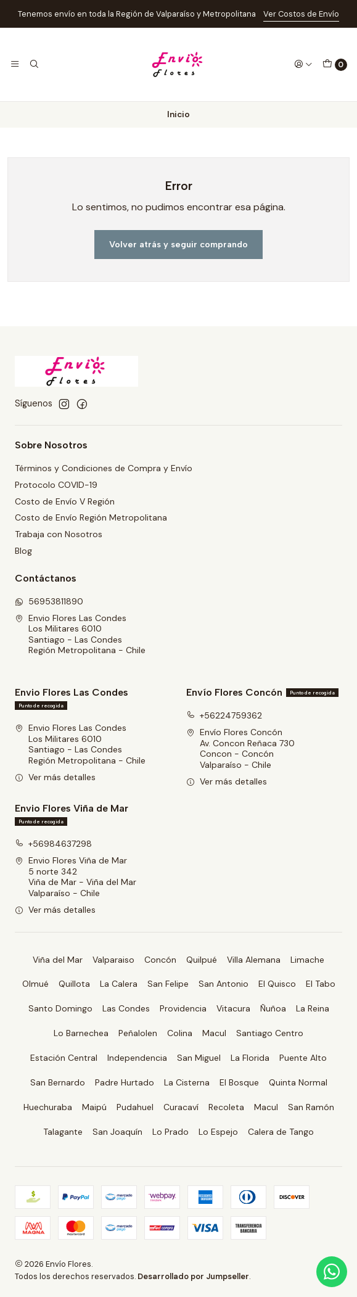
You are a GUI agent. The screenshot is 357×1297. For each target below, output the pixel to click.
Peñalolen (137, 1033)
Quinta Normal (298, 1082)
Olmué (35, 983)
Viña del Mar (58, 959)
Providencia (183, 1008)
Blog (23, 550)
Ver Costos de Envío (301, 14)
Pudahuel (135, 1107)
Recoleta (226, 1107)
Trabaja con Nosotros (58, 534)
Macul (214, 1033)
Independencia (137, 1057)
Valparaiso (113, 959)
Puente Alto (303, 1057)
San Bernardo (57, 1082)
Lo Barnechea (81, 1033)
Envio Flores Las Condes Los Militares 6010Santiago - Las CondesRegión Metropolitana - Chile (80, 634)
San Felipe (168, 983)
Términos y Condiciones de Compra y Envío (103, 468)
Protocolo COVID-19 (56, 484)
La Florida (250, 1057)
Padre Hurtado (124, 1082)
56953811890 (49, 601)
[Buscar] (33, 64)
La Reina (312, 1008)
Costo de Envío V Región (65, 501)
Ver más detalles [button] (55, 777)
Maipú (94, 1107)
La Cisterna (187, 1082)
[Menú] (14, 64)
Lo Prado (170, 1131)
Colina (179, 1033)
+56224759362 (224, 715)
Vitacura (233, 1008)
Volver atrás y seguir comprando (178, 244)
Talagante (63, 1131)
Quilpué (201, 959)
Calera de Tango (281, 1131)
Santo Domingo (60, 1008)
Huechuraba (47, 1107)
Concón (160, 959)
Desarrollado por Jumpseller (193, 1276)
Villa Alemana (254, 959)
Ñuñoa (273, 1008)
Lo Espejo (218, 1131)
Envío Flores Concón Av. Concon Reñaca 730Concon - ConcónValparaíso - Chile (240, 748)
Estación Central (63, 1057)
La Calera (118, 983)
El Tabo (320, 983)
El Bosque (239, 1082)
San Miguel (199, 1057)
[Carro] (335, 65)
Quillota (74, 983)
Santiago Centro (269, 1033)
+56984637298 (53, 843)
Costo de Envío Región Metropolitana (91, 517)
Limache (307, 959)
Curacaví (181, 1107)
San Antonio (223, 983)
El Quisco (277, 983)
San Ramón (311, 1107)
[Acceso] (303, 64)
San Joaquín (117, 1131)
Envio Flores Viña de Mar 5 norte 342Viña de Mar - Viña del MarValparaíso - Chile (75, 877)
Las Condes (126, 1008)
